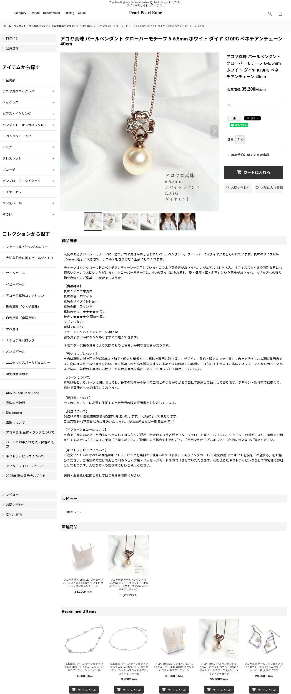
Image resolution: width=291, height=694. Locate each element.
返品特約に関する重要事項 (248, 155)
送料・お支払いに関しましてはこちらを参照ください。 (103, 475)
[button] (270, 14)
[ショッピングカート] (280, 14)
